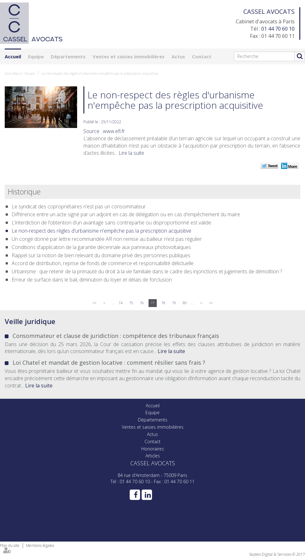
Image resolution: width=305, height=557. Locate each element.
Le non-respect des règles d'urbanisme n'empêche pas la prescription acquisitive (100, 73)
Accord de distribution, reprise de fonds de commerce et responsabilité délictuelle (103, 263)
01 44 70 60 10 (278, 28)
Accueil (13, 56)
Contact (202, 56)
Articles (152, 456)
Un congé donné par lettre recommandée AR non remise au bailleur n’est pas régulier (107, 238)
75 (131, 303)
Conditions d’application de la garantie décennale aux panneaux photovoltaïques (101, 247)
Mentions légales (40, 545)
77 (153, 303)
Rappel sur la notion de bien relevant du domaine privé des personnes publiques (101, 255)
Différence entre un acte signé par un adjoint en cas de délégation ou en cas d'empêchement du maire (126, 214)
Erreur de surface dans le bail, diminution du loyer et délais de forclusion (92, 279)
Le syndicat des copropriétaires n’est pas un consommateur (79, 206)
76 (142, 303)
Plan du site (10, 545)
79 (174, 303)
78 (163, 303)
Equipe (36, 56)
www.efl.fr (114, 131)
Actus (178, 56)
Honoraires (152, 449)
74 (120, 303)
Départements (68, 56)
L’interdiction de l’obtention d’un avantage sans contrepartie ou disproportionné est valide (111, 222)
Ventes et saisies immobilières (129, 56)
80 (185, 303)
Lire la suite (131, 152)
